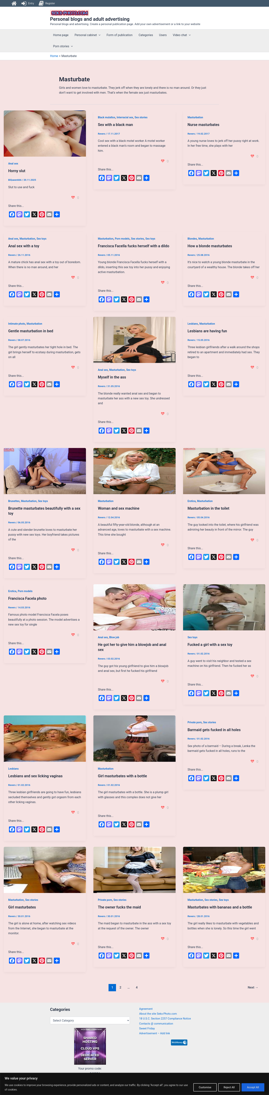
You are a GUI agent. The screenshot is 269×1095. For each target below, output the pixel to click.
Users (162, 35)
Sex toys (42, 238)
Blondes (192, 238)
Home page (60, 35)
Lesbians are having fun (207, 330)
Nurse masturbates (204, 124)
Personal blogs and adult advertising (89, 19)
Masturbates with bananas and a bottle (220, 906)
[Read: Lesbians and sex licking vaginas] (45, 737)
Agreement (146, 1009)
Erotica (192, 500)
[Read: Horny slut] (45, 133)
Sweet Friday (147, 1028)
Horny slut (16, 171)
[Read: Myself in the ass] (134, 339)
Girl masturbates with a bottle (122, 775)
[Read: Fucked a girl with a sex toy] (224, 606)
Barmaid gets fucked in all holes (214, 728)
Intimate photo (16, 323)
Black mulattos (106, 117)
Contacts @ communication (157, 1023)
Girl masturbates (22, 906)
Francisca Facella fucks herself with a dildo (134, 246)
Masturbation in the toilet (209, 508)
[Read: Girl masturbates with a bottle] (134, 737)
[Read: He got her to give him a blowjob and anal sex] (134, 606)
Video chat (181, 35)
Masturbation (195, 117)
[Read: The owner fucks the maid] (134, 868)
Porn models (122, 238)
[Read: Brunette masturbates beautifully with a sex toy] (45, 470)
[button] (98, 35)
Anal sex (13, 163)
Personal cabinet (87, 35)
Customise (205, 1087)
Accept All (253, 1087)
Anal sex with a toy (23, 246)
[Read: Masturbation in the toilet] (224, 470)
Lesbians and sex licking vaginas (35, 775)
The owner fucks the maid (119, 906)
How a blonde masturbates (210, 246)
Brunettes (14, 500)
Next (253, 986)
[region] (134, 1084)
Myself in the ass (112, 377)
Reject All (229, 1087)
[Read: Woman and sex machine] (134, 470)
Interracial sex (125, 117)
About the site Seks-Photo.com (159, 1014)
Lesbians (193, 323)
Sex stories (141, 117)
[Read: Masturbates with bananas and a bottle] (224, 868)
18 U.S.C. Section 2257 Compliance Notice (167, 1018)
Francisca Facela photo (27, 597)
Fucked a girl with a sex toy (210, 644)
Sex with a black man (115, 124)
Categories (145, 35)
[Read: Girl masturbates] (45, 868)
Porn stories (63, 46)
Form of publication (119, 35)
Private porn (195, 721)
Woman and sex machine (119, 508)
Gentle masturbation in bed (31, 330)
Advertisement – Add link (156, 1033)
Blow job (114, 636)
